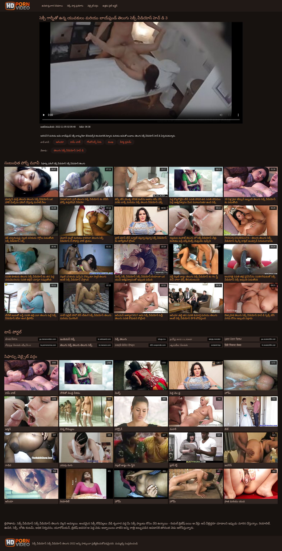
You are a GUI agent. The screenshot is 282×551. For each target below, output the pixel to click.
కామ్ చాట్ (75, 141)
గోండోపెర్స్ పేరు (94, 141)
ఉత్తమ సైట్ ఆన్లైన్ (110, 5)
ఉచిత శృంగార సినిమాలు (52, 5)
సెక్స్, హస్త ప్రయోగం (75, 5)
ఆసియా (60, 141)
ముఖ (110, 141)
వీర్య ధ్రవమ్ (125, 141)
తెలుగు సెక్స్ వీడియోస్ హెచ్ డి (69, 150)
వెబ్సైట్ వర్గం (93, 5)
